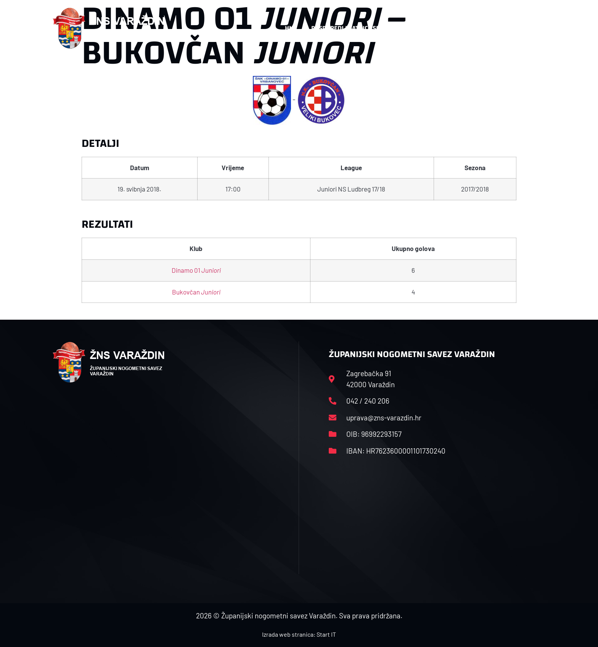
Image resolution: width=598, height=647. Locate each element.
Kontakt (465, 28)
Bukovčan (196, 292)
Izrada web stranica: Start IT (299, 634)
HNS (291, 28)
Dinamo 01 (196, 270)
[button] (530, 28)
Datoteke (424, 28)
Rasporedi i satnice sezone (353, 28)
